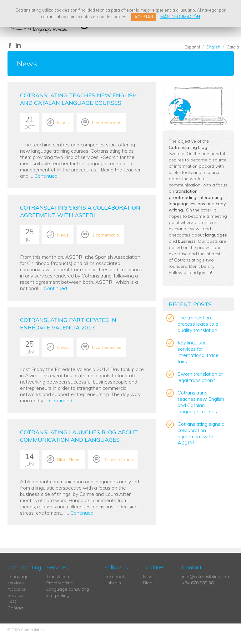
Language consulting (67, 589)
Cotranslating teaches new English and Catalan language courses (78, 99)
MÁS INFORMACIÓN (180, 16)
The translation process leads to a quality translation (198, 323)
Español (192, 46)
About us (17, 589)
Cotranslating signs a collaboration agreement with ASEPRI (80, 211)
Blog (62, 459)
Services (16, 595)
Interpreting (57, 595)
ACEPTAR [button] (143, 16)
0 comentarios (106, 122)
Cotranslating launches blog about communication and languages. (79, 436)
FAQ (12, 601)
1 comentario (105, 235)
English (213, 46)
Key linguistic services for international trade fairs (198, 351)
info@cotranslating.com (206, 576)
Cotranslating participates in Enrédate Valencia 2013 (68, 323)
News (63, 122)
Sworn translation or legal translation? (200, 377)
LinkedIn (112, 583)
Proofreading (59, 583)
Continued (46, 176)
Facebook (114, 576)
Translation (57, 576)
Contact (15, 608)
